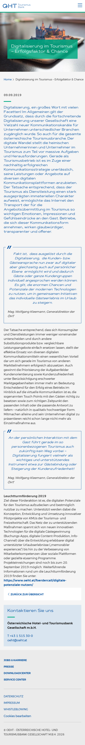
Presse (9, 666)
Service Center (15, 679)
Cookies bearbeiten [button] (17, 716)
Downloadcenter (17, 673)
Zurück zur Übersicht (25, 594)
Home (8, 79)
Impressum (12, 703)
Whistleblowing (16, 709)
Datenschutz (13, 696)
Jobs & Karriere (15, 660)
